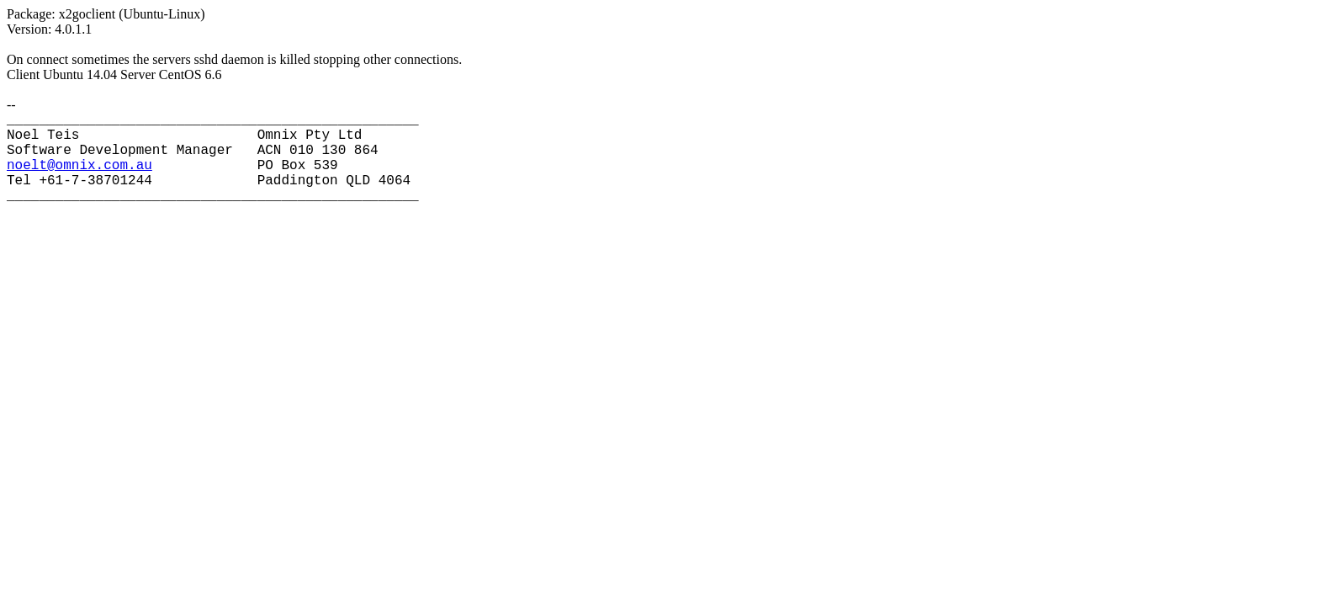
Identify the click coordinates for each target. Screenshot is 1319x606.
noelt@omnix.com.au (79, 165)
